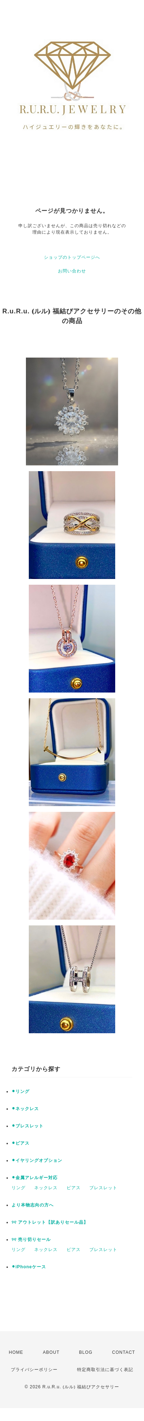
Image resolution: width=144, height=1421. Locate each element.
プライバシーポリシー (34, 1369)
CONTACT (123, 1352)
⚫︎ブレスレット (28, 1125)
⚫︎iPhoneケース (29, 1266)
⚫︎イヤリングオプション (37, 1160)
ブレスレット (103, 1187)
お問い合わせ (72, 270)
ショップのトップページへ (72, 257)
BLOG (86, 1352)
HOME (16, 1352)
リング (19, 1187)
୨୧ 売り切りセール (31, 1239)
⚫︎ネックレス (25, 1108)
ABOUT (51, 1352)
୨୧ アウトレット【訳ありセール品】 (50, 1222)
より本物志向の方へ (33, 1205)
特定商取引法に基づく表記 (105, 1369)
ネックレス (46, 1187)
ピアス (74, 1187)
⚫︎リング (21, 1091)
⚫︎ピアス (21, 1143)
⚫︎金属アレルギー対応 (35, 1177)
